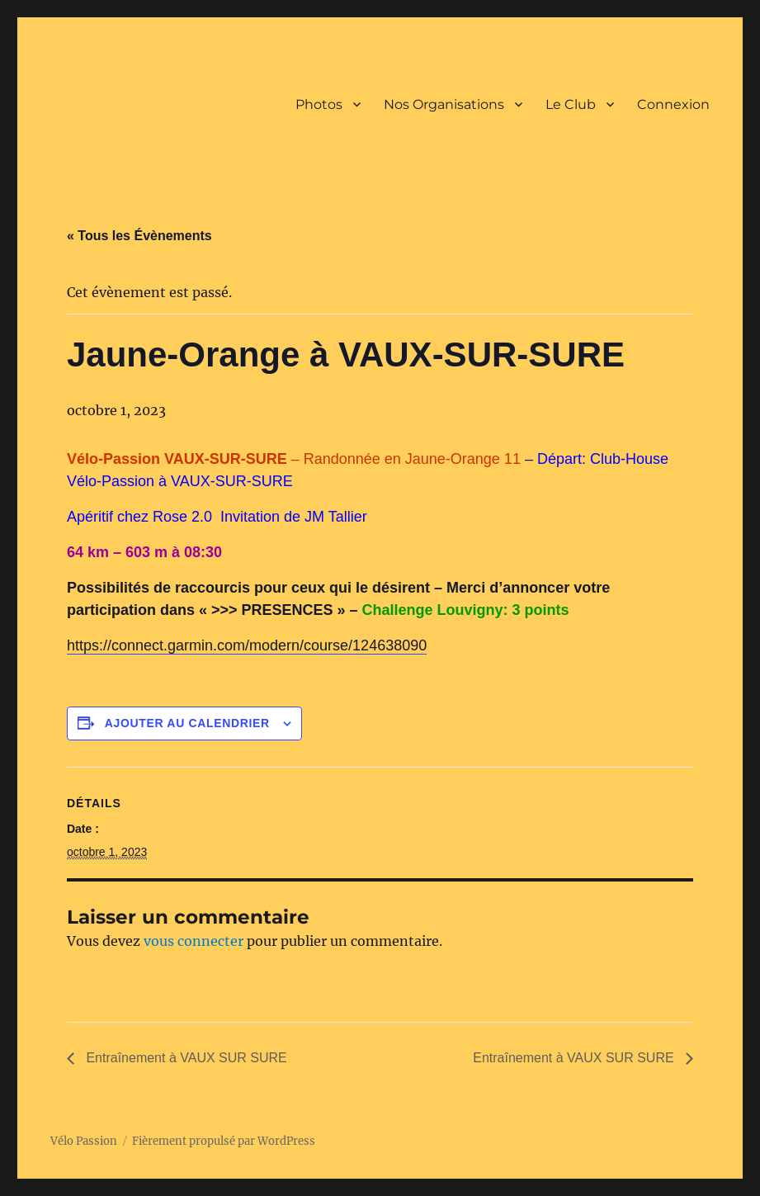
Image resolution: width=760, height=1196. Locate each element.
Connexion (673, 104)
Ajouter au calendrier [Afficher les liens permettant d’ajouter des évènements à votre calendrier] (187, 723)
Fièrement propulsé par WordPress (223, 1141)
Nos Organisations (444, 104)
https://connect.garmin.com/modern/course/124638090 (247, 645)
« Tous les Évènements (139, 236)
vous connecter (193, 941)
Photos (318, 104)
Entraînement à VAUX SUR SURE (185, 1058)
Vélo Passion (83, 1141)
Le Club (570, 104)
